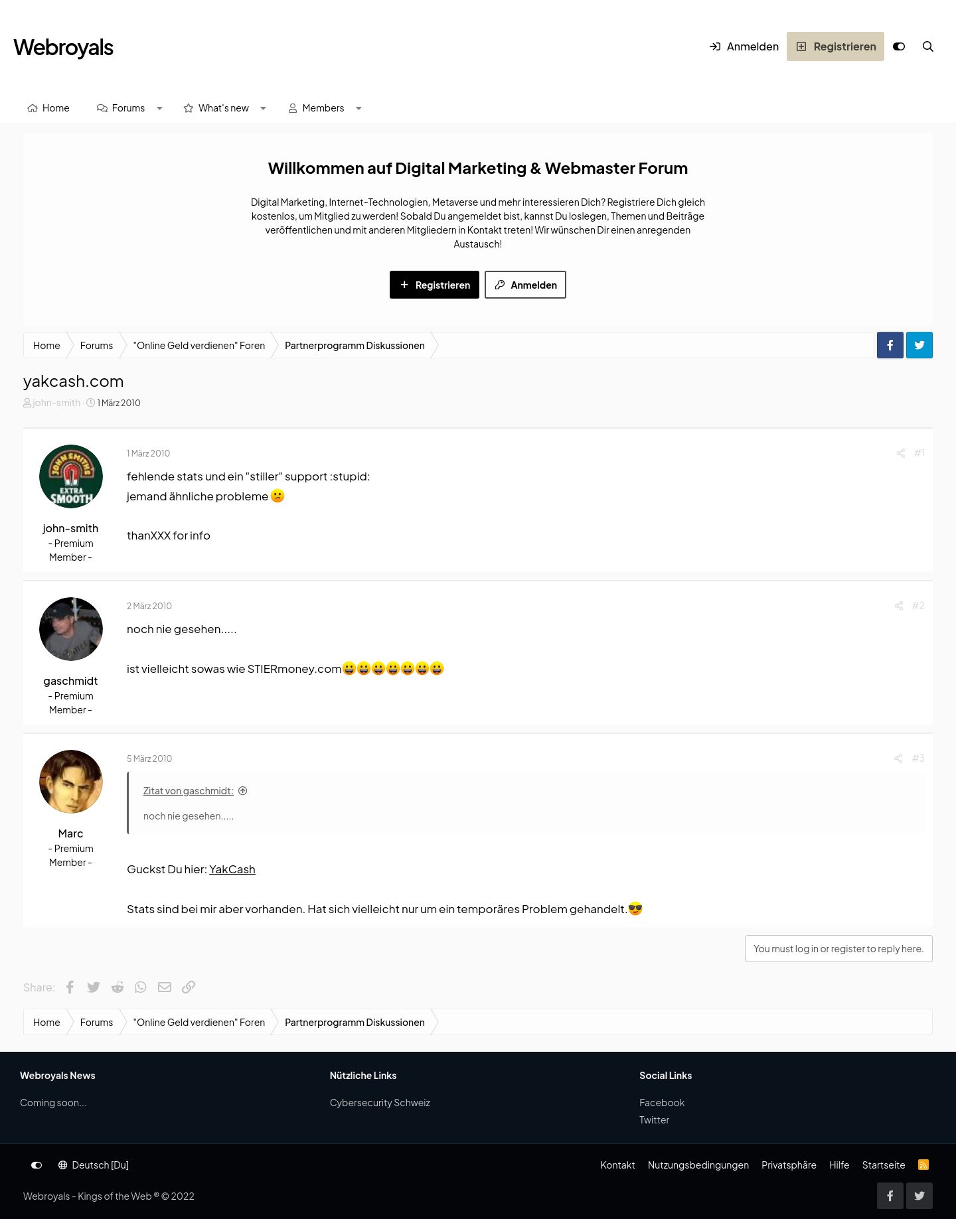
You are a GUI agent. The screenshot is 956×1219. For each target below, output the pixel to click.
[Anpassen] (899, 46)
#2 (918, 605)
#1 (919, 453)
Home (56, 107)
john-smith (56, 402)
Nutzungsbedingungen (698, 1165)
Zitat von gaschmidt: (188, 790)
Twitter (654, 1119)
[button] (159, 108)
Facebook (661, 1102)
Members (324, 107)
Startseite (884, 1165)
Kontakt (617, 1165)
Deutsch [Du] (93, 1165)
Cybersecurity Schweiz (380, 1102)
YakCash (232, 868)
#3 (918, 758)
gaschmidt (70, 680)
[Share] (901, 453)
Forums (128, 107)
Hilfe (839, 1165)
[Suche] (928, 46)
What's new (224, 107)
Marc (70, 833)
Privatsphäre (789, 1165)
